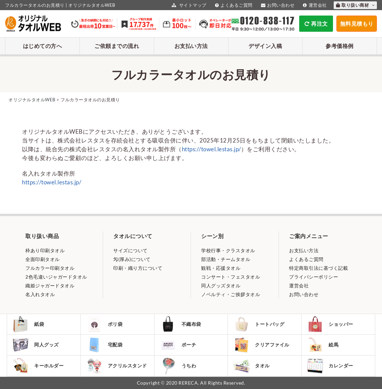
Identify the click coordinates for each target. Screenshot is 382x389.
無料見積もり (357, 23)
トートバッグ (258, 324)
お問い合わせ (277, 5)
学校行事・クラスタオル (228, 250)
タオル (251, 365)
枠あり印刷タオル (45, 250)
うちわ (178, 365)
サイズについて (130, 250)
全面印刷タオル (42, 259)
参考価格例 (340, 46)
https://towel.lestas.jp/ (211, 149)
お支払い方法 (191, 46)
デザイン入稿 (265, 46)
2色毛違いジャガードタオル (56, 277)
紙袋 (28, 324)
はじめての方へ (42, 46)
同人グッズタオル (220, 285)
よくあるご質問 (233, 5)
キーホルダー (38, 365)
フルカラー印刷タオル (49, 268)
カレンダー (330, 365)
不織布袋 (180, 324)
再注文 (316, 23)
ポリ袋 (104, 324)
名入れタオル (40, 294)
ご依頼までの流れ (116, 46)
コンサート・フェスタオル (230, 277)
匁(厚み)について (132, 259)
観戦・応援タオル (220, 268)
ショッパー (330, 324)
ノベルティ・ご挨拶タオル (230, 294)
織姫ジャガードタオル (49, 285)
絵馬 (322, 344)
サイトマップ (188, 5)
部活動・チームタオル (225, 259)
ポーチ (178, 344)
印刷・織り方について (137, 268)
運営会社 (314, 5)
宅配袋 (104, 344)
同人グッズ (35, 344)
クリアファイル (261, 345)
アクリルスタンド (116, 365)
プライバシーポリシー (313, 277)
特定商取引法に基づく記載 (318, 268)
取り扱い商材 (355, 5)
